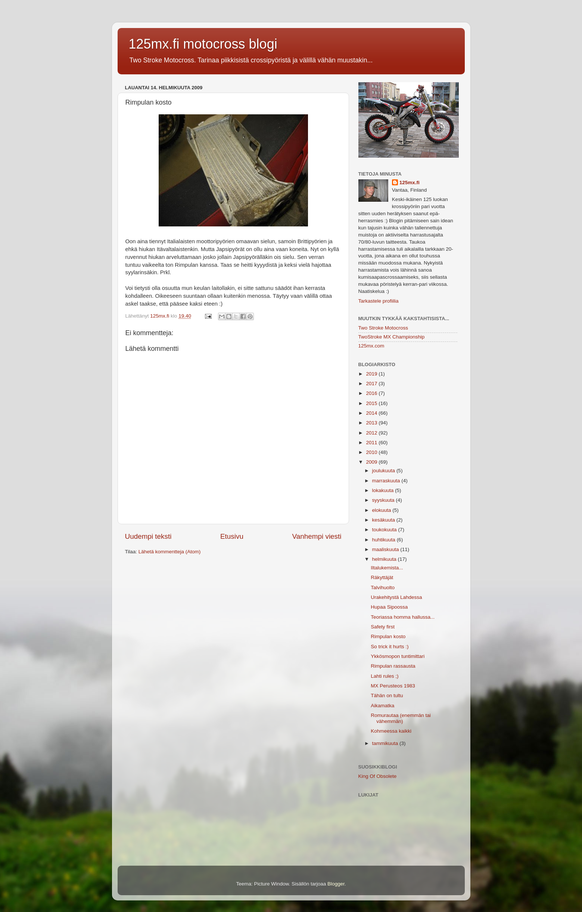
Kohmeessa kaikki (391, 731)
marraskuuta (387, 480)
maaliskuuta (386, 549)
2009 (372, 462)
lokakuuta (383, 490)
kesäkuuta (384, 520)
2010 (372, 452)
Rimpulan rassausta (393, 666)
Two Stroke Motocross (383, 328)
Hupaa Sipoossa (389, 607)
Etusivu (231, 536)
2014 (372, 413)
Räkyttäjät (382, 577)
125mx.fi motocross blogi (203, 44)
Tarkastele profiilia (378, 301)
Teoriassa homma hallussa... (403, 617)
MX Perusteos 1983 (393, 686)
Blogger (336, 884)
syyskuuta (384, 500)
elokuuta (382, 510)
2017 (372, 383)
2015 (372, 403)
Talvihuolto (383, 587)
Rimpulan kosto (388, 636)
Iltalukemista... (387, 568)
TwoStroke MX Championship (391, 337)
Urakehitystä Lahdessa (396, 597)
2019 (372, 374)
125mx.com (371, 346)
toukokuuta (385, 529)
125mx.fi (409, 182)
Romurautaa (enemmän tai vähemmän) (401, 718)
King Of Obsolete (377, 776)
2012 (372, 433)
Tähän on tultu (387, 695)
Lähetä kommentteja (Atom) (170, 551)
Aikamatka (382, 705)
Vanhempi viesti (317, 536)
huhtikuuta (384, 539)
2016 (372, 393)
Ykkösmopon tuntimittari (397, 656)
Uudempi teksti (148, 536)
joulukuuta (384, 470)
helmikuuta (385, 559)
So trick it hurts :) (389, 646)
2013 (372, 423)
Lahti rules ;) (384, 676)
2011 (372, 442)
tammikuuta (386, 743)
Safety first (383, 627)
